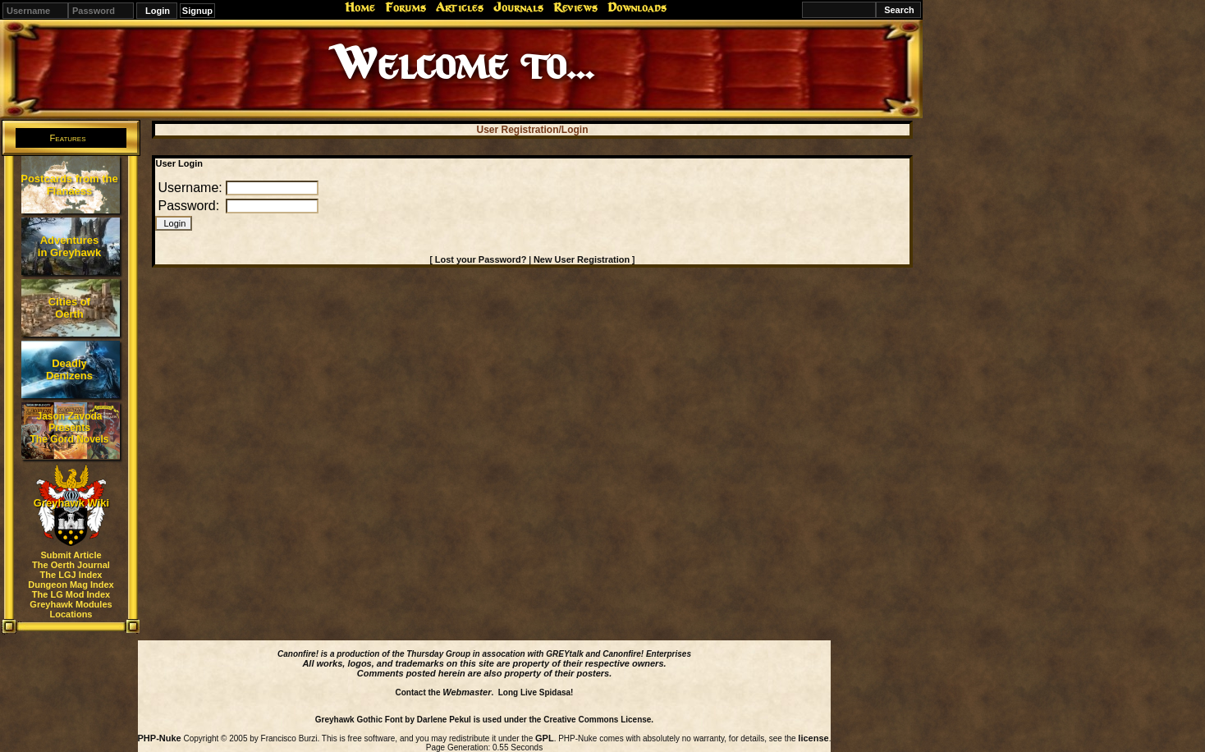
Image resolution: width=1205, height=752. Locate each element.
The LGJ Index (71, 575)
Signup (197, 11)
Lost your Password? (481, 259)
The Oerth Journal (71, 565)
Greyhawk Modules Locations (71, 609)
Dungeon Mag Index (71, 584)
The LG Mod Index (71, 594)
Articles (459, 7)
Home (360, 7)
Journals (518, 7)
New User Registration (582, 259)
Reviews (575, 7)
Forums (405, 7)
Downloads (637, 7)
